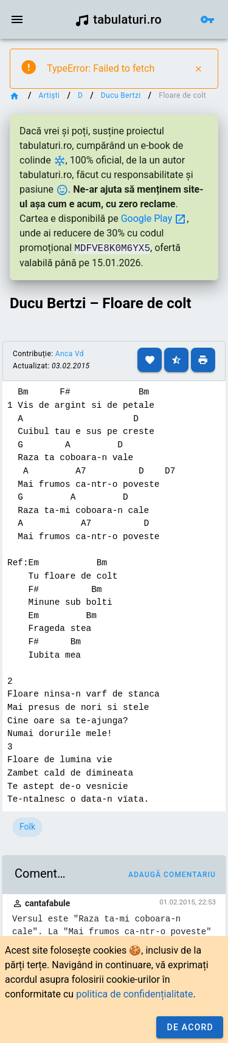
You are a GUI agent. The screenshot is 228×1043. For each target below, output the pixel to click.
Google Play (154, 218)
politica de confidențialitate (134, 994)
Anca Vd (69, 353)
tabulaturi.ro (118, 19)
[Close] (198, 68)
